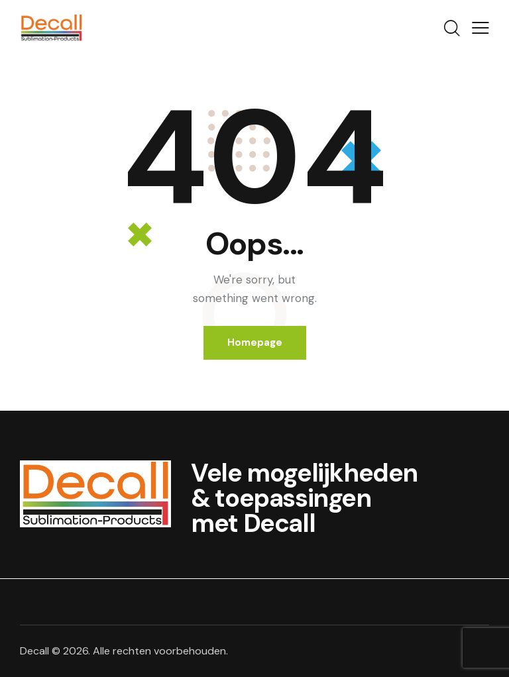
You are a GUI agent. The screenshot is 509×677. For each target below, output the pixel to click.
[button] (480, 28)
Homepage (254, 342)
